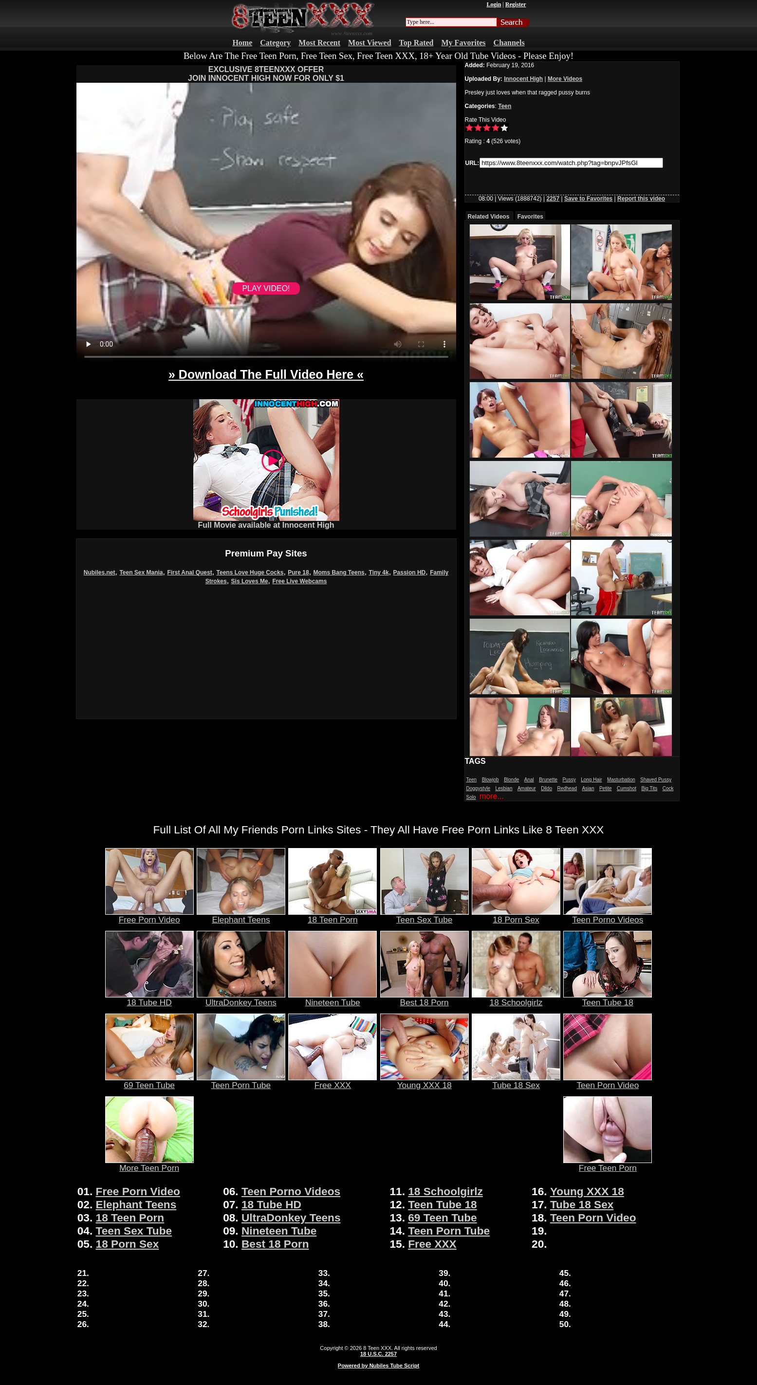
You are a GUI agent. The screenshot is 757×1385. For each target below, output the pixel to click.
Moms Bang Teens (339, 572)
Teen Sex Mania (141, 572)
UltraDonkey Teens (241, 998)
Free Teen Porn (607, 1164)
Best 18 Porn (424, 998)
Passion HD (409, 572)
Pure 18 (298, 572)
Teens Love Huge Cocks (250, 572)
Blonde (511, 779)
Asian (588, 788)
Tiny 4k (379, 572)
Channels (509, 42)
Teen (504, 106)
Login (493, 4)
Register (515, 4)
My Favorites (464, 42)
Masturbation (621, 779)
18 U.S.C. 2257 (378, 1354)
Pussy (568, 779)
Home (242, 42)
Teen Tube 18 (607, 998)
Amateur (526, 788)
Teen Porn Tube (241, 1081)
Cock (668, 788)
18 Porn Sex (516, 915)
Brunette (548, 779)
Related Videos (489, 216)
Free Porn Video (149, 915)
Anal (529, 779)
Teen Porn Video (607, 1081)
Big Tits (649, 788)
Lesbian (503, 788)
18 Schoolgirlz (516, 998)
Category (275, 42)
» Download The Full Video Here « (266, 374)
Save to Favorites (588, 198)
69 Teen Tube (149, 1081)
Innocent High (523, 78)
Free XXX (332, 1081)
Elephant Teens (241, 915)
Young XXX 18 (424, 1081)
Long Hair (591, 779)
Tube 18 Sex (516, 1081)
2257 (552, 198)
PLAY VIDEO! (266, 288)
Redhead (567, 788)
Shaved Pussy (655, 779)
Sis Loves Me (249, 581)
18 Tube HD (149, 998)
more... (492, 796)
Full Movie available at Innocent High (266, 521)
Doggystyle (478, 788)
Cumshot (626, 788)
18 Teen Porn (332, 915)
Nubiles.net (99, 572)
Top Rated (416, 42)
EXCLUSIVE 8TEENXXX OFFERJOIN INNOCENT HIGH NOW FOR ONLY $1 (266, 73)
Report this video (641, 198)
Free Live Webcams (300, 581)
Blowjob (490, 779)
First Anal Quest (189, 572)
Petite (605, 788)
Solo (471, 797)
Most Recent (319, 42)
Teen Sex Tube (424, 915)
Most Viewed (369, 42)
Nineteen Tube (332, 998)
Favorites (530, 216)
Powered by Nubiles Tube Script (378, 1365)
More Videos (565, 78)
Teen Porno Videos (607, 915)
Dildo (546, 788)
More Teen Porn (149, 1164)
